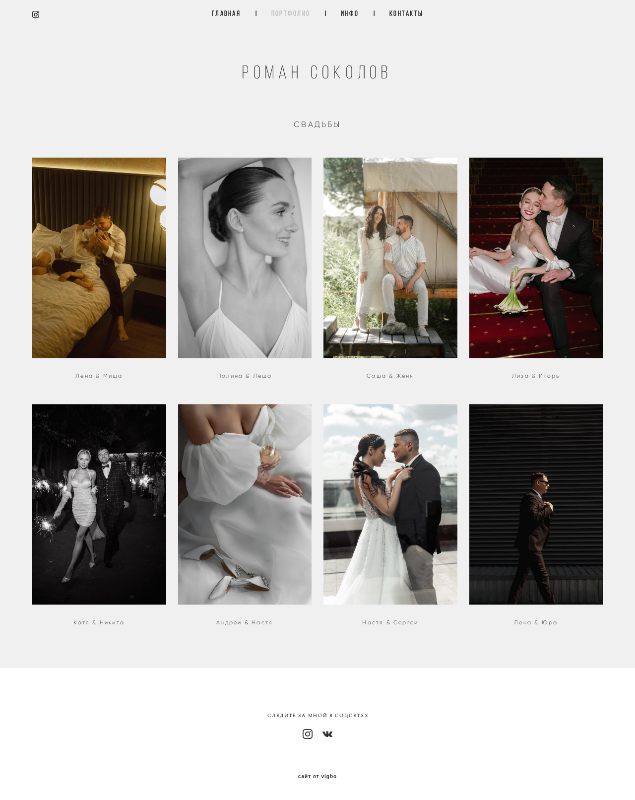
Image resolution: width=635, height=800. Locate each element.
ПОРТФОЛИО (290, 13)
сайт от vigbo (317, 776)
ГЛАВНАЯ (226, 13)
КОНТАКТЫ (406, 13)
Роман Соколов (317, 72)
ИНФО (350, 13)
